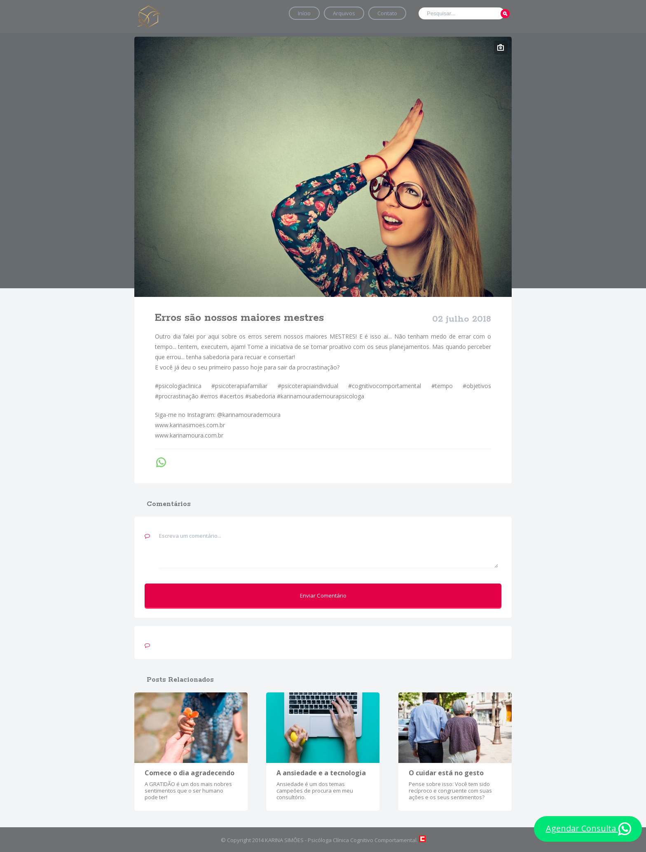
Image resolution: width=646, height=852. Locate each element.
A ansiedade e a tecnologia (321, 772)
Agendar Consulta (588, 829)
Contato (387, 13)
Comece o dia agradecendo (189, 772)
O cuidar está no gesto (446, 772)
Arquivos (344, 13)
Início (304, 13)
